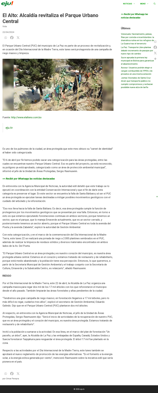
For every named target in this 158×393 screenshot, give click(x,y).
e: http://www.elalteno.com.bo (25, 117)
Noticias (130, 3)
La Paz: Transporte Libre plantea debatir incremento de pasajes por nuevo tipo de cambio (137, 50)
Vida (4, 26)
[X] (18, 37)
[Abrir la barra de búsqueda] (154, 3)
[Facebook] (12, 37)
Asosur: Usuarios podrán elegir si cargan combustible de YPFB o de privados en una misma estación (136, 70)
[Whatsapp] (5, 37)
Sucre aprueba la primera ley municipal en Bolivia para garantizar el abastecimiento (137, 60)
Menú (145, 3)
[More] (155, 59)
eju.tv (9, 127)
